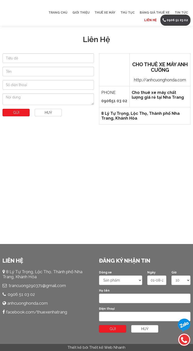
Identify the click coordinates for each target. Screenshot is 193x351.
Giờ (173, 272)
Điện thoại (107, 308)
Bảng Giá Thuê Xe (155, 12)
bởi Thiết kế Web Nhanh (104, 347)
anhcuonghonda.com (27, 303)
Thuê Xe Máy (104, 12)
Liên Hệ (150, 20)
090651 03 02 (114, 100)
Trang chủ (58, 12)
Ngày (151, 272)
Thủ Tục (127, 12)
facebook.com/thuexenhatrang (36, 311)
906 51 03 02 (22, 294)
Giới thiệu (80, 12)
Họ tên (104, 290)
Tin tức (181, 12)
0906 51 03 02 (177, 20)
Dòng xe (105, 272)
